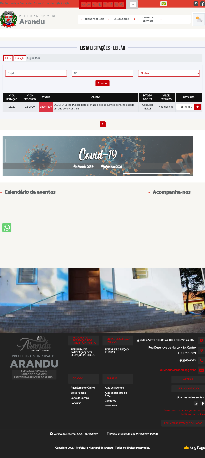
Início (8, 58)
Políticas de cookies (193, 414)
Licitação (19, 58)
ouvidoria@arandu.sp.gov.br (178, 370)
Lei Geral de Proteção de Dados (183, 423)
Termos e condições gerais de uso (184, 410)
